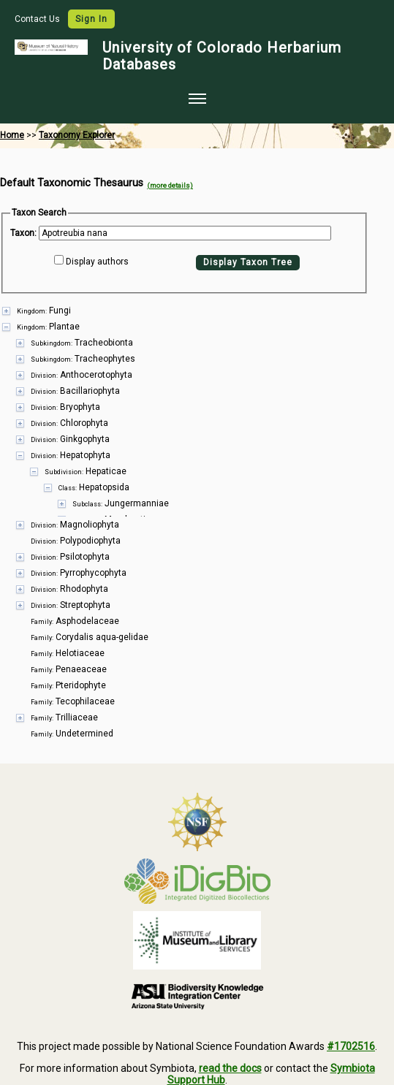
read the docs (230, 1047)
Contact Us (38, 19)
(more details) (170, 185)
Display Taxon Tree (247, 262)
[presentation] (197, 511)
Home (12, 135)
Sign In (91, 19)
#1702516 (351, 1025)
